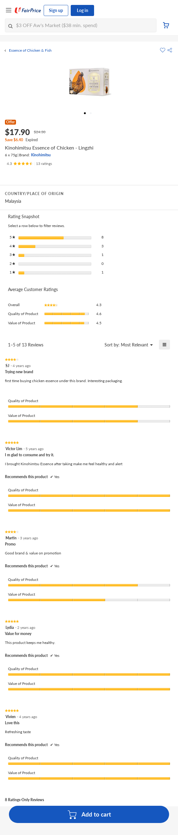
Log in (82, 10)
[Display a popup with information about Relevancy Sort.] (96, 344)
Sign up (56, 10)
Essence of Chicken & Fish (30, 50)
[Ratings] (29, 163)
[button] (169, 50)
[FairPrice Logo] (28, 10)
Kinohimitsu (41, 155)
